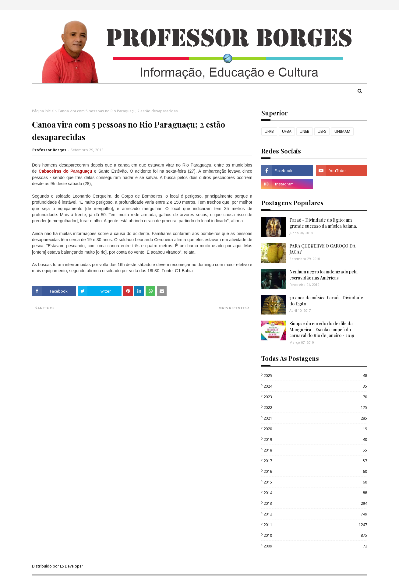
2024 (315, 386)
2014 (315, 492)
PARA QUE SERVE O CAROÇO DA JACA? (322, 249)
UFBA (286, 131)
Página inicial (43, 111)
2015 (315, 482)
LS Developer (71, 566)
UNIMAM (342, 131)
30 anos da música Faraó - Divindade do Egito (326, 301)
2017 (315, 460)
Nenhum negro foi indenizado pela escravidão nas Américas (323, 275)
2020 (315, 428)
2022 (315, 407)
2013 (315, 503)
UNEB (304, 131)
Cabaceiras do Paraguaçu (65, 171)
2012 (315, 514)
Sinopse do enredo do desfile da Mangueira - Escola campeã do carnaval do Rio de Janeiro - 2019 (321, 329)
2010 (315, 535)
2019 (315, 439)
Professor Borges (49, 150)
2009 (315, 546)
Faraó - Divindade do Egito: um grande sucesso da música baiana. (323, 223)
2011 (315, 524)
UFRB (269, 131)
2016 (315, 471)
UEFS (322, 131)
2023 (315, 396)
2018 (315, 450)
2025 (315, 375)
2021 (315, 418)
